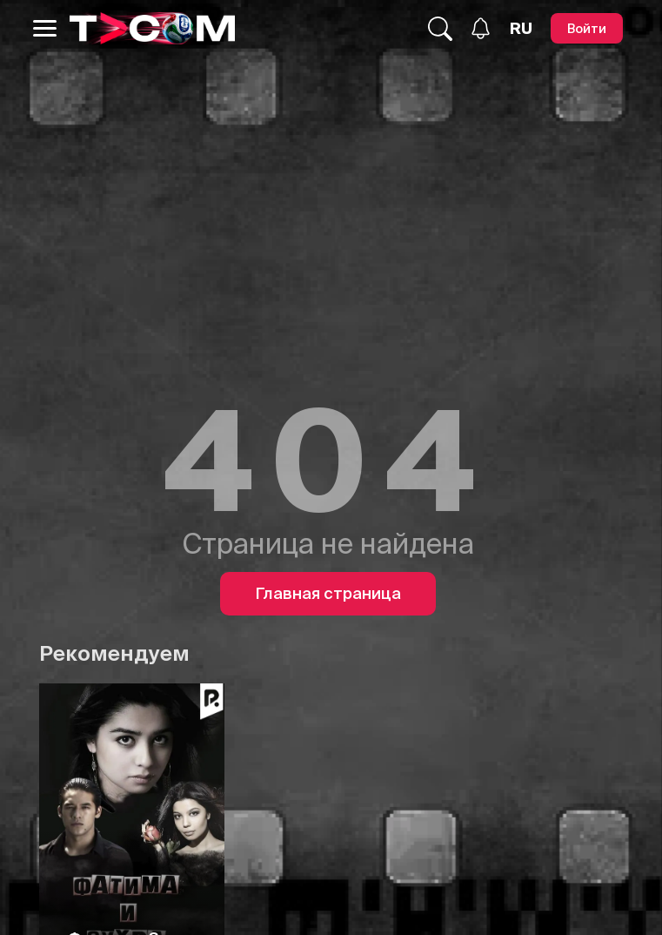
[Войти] (587, 28)
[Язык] (521, 29)
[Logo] (152, 28)
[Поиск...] (440, 29)
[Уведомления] (480, 28)
